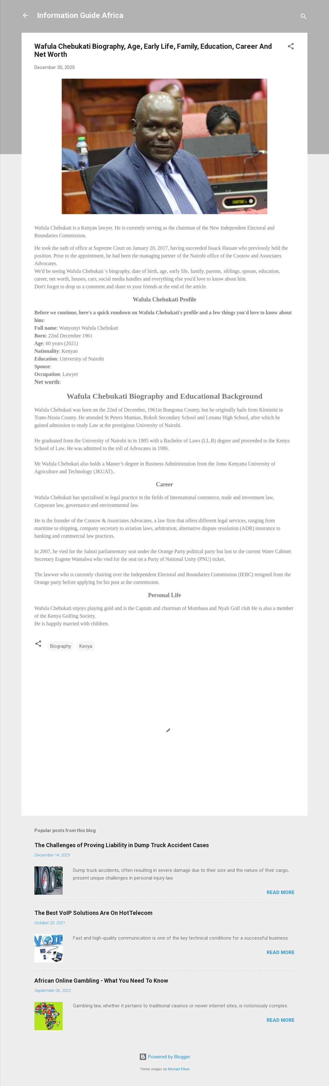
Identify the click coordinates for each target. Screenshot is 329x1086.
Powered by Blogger (164, 1057)
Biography (60, 646)
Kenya (85, 646)
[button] (291, 47)
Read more (281, 892)
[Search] (303, 17)
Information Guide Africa (80, 15)
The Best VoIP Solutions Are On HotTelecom (93, 912)
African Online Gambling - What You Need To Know (101, 980)
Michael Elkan (179, 1069)
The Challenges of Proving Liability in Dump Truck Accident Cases (121, 845)
